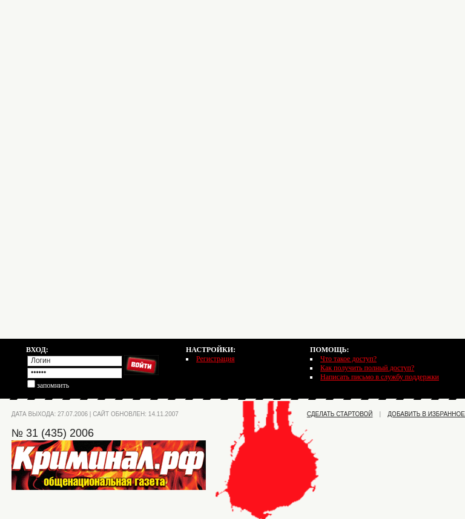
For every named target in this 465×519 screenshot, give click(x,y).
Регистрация (215, 358)
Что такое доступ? (348, 358)
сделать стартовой (340, 414)
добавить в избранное (426, 414)
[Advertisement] (232, 84)
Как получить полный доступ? (367, 368)
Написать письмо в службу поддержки (379, 377)
